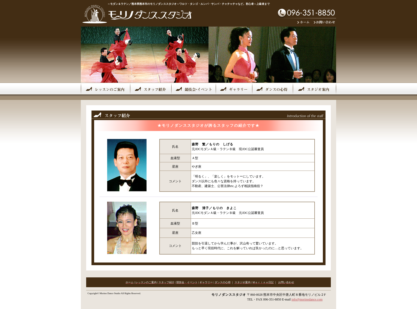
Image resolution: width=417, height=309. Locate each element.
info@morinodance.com (307, 299)
